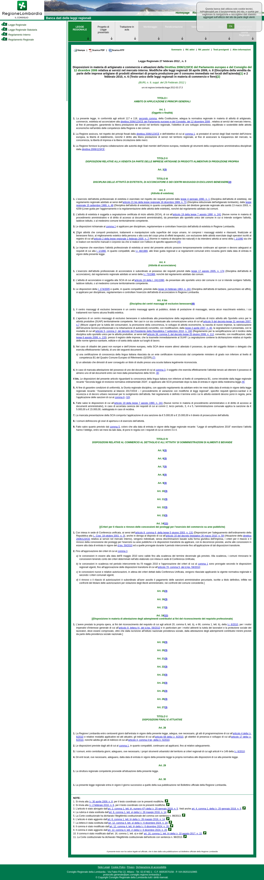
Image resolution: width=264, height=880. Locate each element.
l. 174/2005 (104, 289)
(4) (229, 182)
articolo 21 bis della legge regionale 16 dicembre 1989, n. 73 (154, 202)
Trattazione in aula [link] (127, 28)
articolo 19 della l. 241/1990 (149, 280)
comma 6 (119, 397)
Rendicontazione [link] (174, 26)
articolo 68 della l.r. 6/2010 (169, 736)
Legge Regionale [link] (13, 25)
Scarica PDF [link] (97, 50)
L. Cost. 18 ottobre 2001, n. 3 (108, 535)
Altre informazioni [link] (242, 49)
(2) (218, 76)
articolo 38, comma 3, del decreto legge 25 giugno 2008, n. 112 (180, 334)
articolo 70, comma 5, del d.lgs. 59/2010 (179, 567)
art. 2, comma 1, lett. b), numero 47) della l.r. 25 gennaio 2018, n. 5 (143, 808)
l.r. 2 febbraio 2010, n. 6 (101, 805)
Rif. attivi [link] (189, 49)
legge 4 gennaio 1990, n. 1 (195, 199)
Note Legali (104, 867)
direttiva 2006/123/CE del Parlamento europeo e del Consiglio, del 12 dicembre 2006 (165, 121)
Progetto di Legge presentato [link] (103, 29)
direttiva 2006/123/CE (147, 134)
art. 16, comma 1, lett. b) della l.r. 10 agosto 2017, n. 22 (173, 833)
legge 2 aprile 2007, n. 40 (198, 328)
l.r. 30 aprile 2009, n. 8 (101, 801)
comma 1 (190, 134)
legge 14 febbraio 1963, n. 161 (174, 289)
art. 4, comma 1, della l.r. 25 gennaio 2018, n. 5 (216, 808)
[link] (22, 19)
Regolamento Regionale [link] (17, 39)
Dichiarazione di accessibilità (151, 867)
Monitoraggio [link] (150, 26)
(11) (166, 523)
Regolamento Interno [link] (15, 34)
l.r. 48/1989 (142, 251)
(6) (193, 303)
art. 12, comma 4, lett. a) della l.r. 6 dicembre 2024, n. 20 (138, 823)
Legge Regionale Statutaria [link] (19, 29)
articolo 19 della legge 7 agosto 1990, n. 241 (197, 214)
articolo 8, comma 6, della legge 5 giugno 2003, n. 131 (164, 532)
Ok (230, 26)
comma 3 (160, 370)
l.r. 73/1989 (149, 274)
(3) (165, 169)
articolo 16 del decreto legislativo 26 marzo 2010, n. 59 (195, 535)
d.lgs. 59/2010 (124, 545)
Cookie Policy (118, 867)
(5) (179, 242)
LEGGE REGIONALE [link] (80, 28)
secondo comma (148, 118)
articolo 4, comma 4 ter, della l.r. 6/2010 (148, 740)
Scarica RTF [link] (116, 50)
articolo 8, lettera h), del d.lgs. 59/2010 (139, 627)
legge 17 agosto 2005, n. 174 (207, 271)
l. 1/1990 (238, 238)
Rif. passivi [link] (204, 49)
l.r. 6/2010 (232, 624)
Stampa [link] (79, 50)
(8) (157, 373)
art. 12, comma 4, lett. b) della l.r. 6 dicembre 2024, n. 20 (139, 826)
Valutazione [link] (197, 26)
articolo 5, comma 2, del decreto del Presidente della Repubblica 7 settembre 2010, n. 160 (143, 331)
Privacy (130, 867)
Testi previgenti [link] (221, 49)
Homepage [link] (183, 12)
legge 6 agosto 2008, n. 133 (91, 337)
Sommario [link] (176, 49)
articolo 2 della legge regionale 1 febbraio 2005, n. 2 (121, 238)
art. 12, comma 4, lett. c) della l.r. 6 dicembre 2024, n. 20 (137, 830)
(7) (153, 357)
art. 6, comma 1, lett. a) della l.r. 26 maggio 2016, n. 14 (137, 812)
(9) (243, 382)
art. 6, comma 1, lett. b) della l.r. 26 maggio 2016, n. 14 (136, 819)
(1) (241, 73)
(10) (128, 397)
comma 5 (115, 426)
